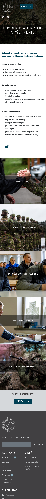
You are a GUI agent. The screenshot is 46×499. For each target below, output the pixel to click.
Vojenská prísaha (31, 462)
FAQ (3, 466)
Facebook (8, 495)
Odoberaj (38, 444)
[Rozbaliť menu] (41, 6)
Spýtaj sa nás (7, 462)
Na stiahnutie (7, 471)
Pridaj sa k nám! (31, 457)
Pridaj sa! (26, 7)
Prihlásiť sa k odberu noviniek (16, 438)
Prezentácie (6, 475)
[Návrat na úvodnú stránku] (8, 7)
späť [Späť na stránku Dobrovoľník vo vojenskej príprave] (5, 146)
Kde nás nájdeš (8, 457)
